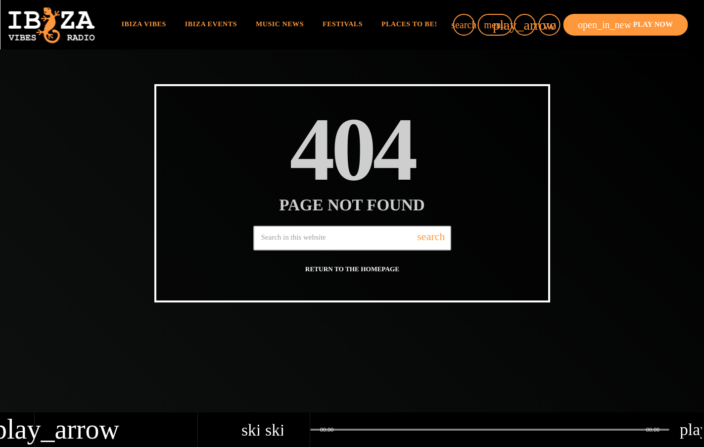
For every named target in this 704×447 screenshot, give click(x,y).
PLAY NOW (625, 24)
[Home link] (51, 24)
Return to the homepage (352, 269)
